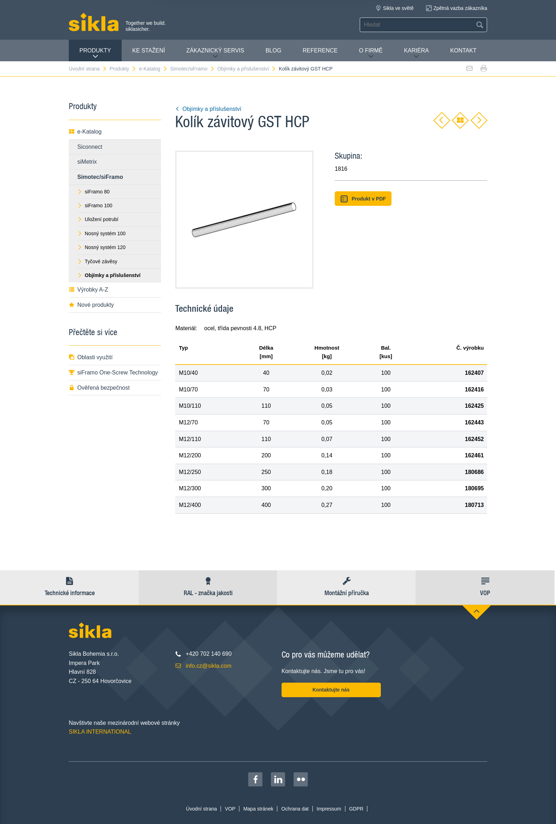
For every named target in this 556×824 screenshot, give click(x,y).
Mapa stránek (258, 809)
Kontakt (463, 50)
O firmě (371, 53)
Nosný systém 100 (101, 233)
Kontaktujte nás (331, 690)
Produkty (95, 53)
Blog (273, 50)
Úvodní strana (88, 69)
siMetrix (87, 162)
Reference (320, 50)
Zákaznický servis (215, 53)
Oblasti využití (91, 357)
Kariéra (416, 53)
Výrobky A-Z (88, 290)
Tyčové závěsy (97, 261)
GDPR (356, 809)
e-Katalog (153, 69)
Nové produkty (91, 305)
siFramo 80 (93, 191)
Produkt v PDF (363, 199)
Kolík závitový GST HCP (305, 69)
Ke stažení (148, 50)
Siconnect (89, 147)
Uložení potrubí (97, 219)
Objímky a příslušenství (247, 69)
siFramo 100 (94, 205)
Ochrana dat (294, 809)
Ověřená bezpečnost (99, 388)
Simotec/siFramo (192, 69)
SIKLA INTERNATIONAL (100, 732)
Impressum (329, 809)
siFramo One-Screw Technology (113, 372)
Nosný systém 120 (101, 247)
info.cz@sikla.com (209, 666)
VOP (230, 809)
